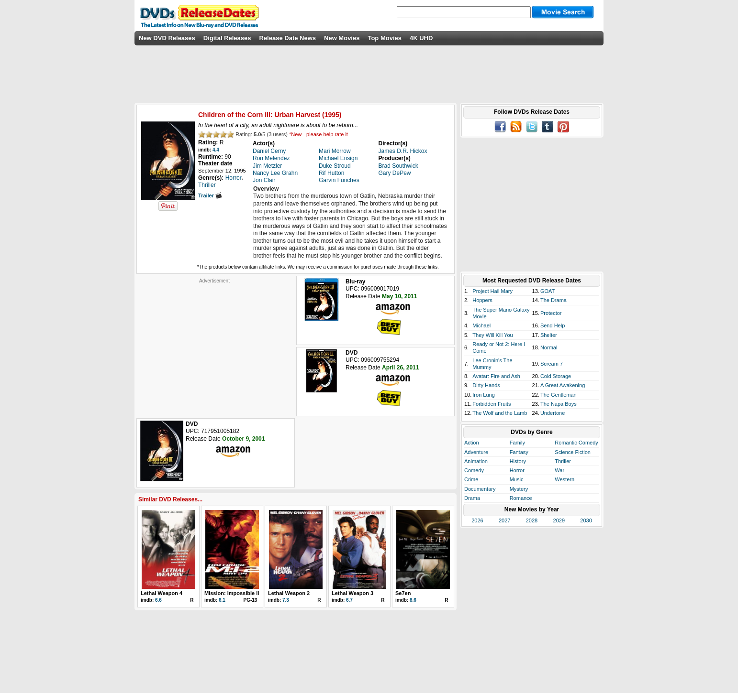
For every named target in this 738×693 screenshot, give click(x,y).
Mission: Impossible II (231, 593)
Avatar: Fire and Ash (496, 376)
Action (471, 442)
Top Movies (385, 38)
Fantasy (519, 452)
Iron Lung (483, 395)
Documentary (479, 489)
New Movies (341, 38)
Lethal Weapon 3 (352, 593)
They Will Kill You (492, 335)
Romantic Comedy (576, 442)
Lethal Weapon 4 (161, 593)
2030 (586, 520)
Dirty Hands (486, 385)
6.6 (158, 600)
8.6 (413, 600)
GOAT (547, 291)
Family (517, 442)
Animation (476, 461)
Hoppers (482, 300)
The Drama (553, 300)
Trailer (210, 195)
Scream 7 (551, 364)
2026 (477, 520)
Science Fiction (573, 452)
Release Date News (287, 38)
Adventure (476, 452)
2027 (504, 520)
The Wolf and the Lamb (499, 413)
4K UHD (421, 38)
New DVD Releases (167, 38)
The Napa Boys (558, 404)
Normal (548, 347)
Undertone (552, 413)
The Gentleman (558, 395)
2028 (531, 520)
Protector (551, 313)
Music (517, 479)
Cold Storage (555, 376)
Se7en (403, 593)
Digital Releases (227, 38)
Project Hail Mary (492, 291)
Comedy (474, 470)
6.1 (222, 600)
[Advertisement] (214, 343)
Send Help (552, 325)
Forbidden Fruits (491, 404)
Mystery (519, 489)
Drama (472, 498)
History (518, 461)
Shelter (548, 335)
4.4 (215, 149)
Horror (517, 470)
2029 (559, 520)
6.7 (349, 600)
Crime (471, 479)
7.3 (285, 600)
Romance (521, 498)
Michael (481, 325)
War (559, 470)
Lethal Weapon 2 (289, 593)
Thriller (563, 461)
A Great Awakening (562, 385)
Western (564, 479)
